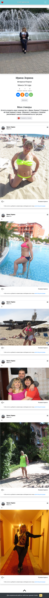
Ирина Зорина (11, 127)
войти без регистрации (40, 206)
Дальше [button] (24, 100)
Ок (40, 595)
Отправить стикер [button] (24, 118)
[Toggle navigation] (45, 2)
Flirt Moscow (23, 2)
